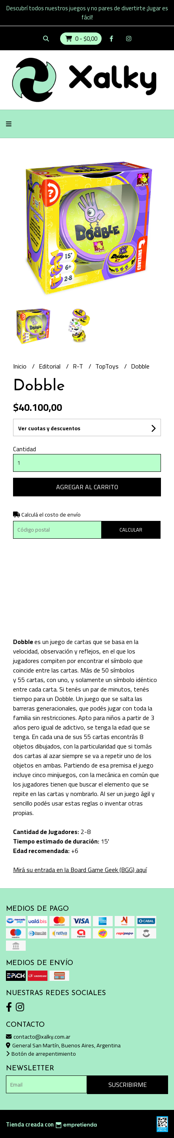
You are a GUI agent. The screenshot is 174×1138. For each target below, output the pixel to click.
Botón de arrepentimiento (41, 1053)
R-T (79, 366)
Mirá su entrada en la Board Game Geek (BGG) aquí (80, 870)
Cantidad (24, 449)
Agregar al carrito (87, 487)
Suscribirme (127, 1085)
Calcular (130, 529)
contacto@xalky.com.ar (38, 1036)
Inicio (20, 366)
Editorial (50, 366)
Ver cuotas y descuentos (49, 428)
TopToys (107, 366)
